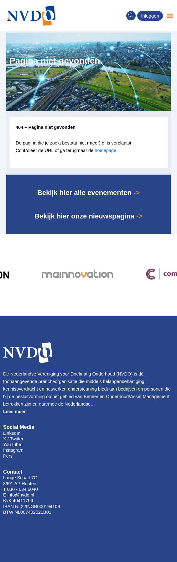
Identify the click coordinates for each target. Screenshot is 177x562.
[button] (169, 15)
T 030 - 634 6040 (20, 489)
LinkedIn (11, 433)
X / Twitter (13, 438)
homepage (105, 150)
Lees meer (14, 411)
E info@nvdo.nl (18, 494)
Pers (8, 456)
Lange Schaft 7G (20, 477)
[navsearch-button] (131, 15)
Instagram (13, 450)
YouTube (12, 444)
